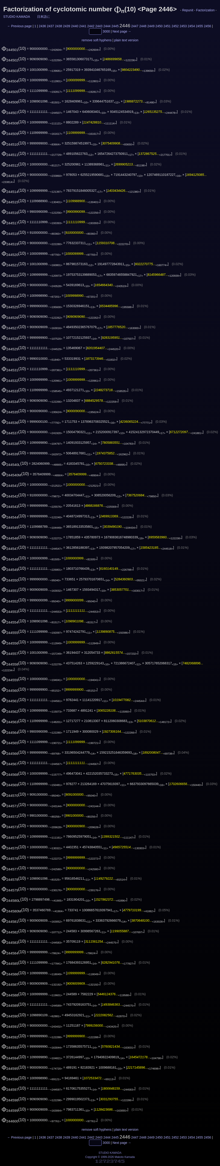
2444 (107, 26)
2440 (74, 26)
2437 (50, 26)
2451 (167, 26)
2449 (151, 26)
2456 (207, 26)
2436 (42, 26)
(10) (14, 48)
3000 (106, 31)
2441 (82, 26)
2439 (66, 26)
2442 (90, 26)
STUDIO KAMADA (16, 16)
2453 (183, 26)
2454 (191, 26)
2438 (58, 26)
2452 (175, 26)
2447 (134, 26)
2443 (99, 26)
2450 (159, 26)
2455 (199, 26)
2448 (143, 26)
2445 (115, 26)
